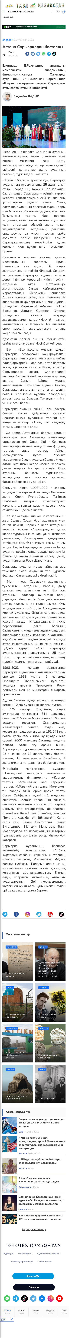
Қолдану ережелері (22, 1261)
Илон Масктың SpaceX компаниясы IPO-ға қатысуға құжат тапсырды (40, 1217)
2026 (7, 1312)
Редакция (8, 1253)
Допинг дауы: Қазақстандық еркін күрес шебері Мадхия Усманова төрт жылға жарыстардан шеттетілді (41, 1200)
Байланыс (34, 1287)
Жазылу (33, 1276)
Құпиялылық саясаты (49, 1253)
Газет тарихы (25, 1253)
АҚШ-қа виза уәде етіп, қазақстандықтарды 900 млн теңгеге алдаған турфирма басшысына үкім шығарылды (42, 1143)
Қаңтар (21, 1312)
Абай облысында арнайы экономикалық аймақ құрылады (39, 1179)
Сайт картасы (45, 1261)
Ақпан (35, 1312)
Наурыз (50, 1312)
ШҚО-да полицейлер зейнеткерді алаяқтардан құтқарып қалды (40, 1161)
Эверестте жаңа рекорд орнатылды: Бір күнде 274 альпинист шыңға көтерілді (41, 1122)
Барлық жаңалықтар (34, 1229)
